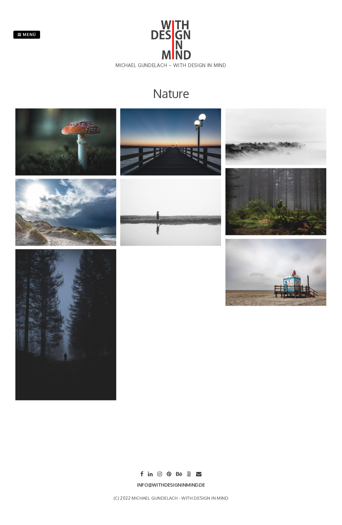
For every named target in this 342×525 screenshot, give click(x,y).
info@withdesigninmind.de (171, 485)
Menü (27, 34)
